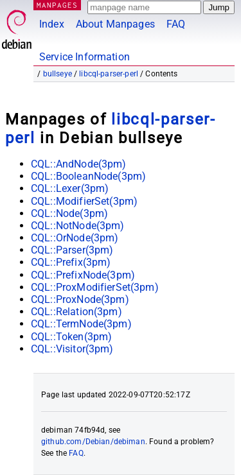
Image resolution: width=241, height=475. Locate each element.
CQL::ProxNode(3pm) (80, 299)
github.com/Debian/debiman (93, 441)
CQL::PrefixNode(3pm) (83, 275)
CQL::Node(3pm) (69, 213)
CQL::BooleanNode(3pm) (88, 176)
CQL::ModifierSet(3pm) (84, 201)
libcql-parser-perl (108, 73)
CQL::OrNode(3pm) (74, 238)
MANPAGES (57, 5)
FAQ (175, 24)
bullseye (57, 73)
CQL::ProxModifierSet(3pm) (95, 287)
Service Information (84, 57)
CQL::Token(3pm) (71, 337)
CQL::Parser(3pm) (72, 250)
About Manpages (115, 24)
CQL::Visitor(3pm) (72, 349)
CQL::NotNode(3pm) (78, 226)
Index (51, 24)
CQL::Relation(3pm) (76, 312)
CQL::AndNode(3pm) (79, 164)
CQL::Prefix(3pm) (71, 262)
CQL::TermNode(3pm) (81, 324)
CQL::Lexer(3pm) (70, 188)
